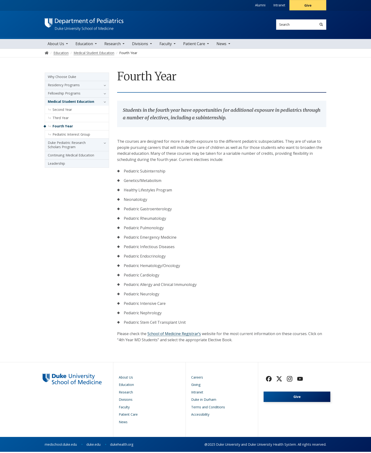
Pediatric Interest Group (71, 135)
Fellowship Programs (64, 94)
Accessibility (200, 415)
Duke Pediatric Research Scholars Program (67, 146)
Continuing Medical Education (71, 156)
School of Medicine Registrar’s (174, 334)
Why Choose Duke (62, 78)
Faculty (165, 44)
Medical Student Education (71, 102)
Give (308, 5)
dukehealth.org (121, 445)
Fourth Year (63, 127)
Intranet (279, 5)
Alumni (260, 5)
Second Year (62, 110)
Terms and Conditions (208, 408)
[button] (103, 86)
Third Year (61, 119)
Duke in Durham (203, 400)
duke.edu (93, 445)
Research (112, 44)
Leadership (56, 164)
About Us (56, 44)
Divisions (140, 44)
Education (84, 44)
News (221, 44)
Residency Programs (64, 86)
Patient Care (194, 44)
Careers (197, 378)
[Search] (321, 24)
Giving (195, 386)
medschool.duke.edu (61, 445)
